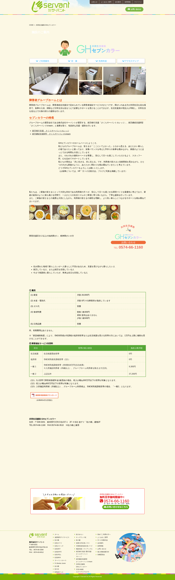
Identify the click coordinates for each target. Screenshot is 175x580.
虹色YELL (58, 554)
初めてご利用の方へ (126, 19)
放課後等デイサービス (35, 19)
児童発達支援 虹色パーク (84, 546)
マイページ (138, 2)
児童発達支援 (61, 19)
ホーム (57, 534)
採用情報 (128, 2)
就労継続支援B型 (100, 19)
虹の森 (78, 540)
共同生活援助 (113, 19)
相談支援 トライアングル (84, 549)
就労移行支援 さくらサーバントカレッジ (50, 131)
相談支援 (74, 19)
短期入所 (48, 19)
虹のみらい (79, 534)
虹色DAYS (58, 552)
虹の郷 (57, 566)
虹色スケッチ (59, 546)
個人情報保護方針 (103, 552)
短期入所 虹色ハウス (83, 543)
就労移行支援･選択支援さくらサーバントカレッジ (83, 554)
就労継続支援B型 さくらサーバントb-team (51, 134)
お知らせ (94, 2)
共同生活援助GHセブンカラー (81, 565)
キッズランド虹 (81, 537)
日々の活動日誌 (139, 19)
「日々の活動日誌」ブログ (92, 171)
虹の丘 (57, 569)
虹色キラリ (58, 543)
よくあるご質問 (106, 2)
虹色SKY (58, 549)
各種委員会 (101, 554)
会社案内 (118, 2)
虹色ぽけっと (59, 572)
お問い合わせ (136, 9)
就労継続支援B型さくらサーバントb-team (84, 560)
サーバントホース (60, 560)
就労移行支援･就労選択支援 (87, 19)
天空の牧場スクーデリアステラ (82, 571)
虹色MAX (58, 557)
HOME (31, 25)
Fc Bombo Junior (60, 563)
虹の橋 (57, 540)
